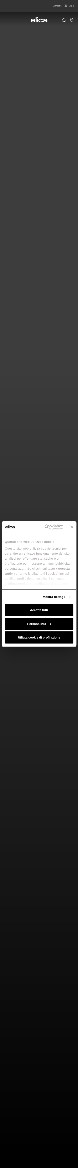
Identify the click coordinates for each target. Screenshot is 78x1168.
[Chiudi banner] (71, 526)
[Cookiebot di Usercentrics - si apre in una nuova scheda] (46, 527)
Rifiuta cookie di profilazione (39, 637)
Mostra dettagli (54, 596)
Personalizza (39, 623)
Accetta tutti (39, 610)
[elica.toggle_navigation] (6, 20)
